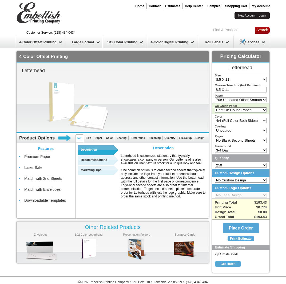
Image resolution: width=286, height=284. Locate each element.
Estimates (172, 6)
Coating (121, 138)
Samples (213, 6)
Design (200, 138)
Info (79, 138)
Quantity (169, 138)
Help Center (194, 6)
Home (139, 6)
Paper (98, 138)
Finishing (155, 138)
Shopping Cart (236, 6)
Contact (155, 6)
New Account (246, 15)
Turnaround (137, 138)
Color (109, 138)
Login (262, 15)
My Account (261, 6)
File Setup (185, 138)
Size (88, 138)
